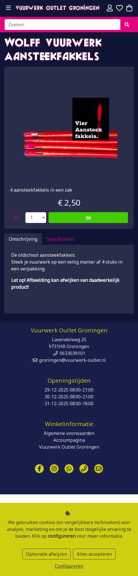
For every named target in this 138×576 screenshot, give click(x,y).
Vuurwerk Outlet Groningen (58, 8)
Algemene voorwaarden (69, 433)
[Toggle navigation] (8, 7)
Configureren (69, 566)
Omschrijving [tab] (23, 239)
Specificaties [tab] (59, 239)
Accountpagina (69, 440)
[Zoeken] (63, 24)
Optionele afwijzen (46, 554)
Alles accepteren (94, 554)
